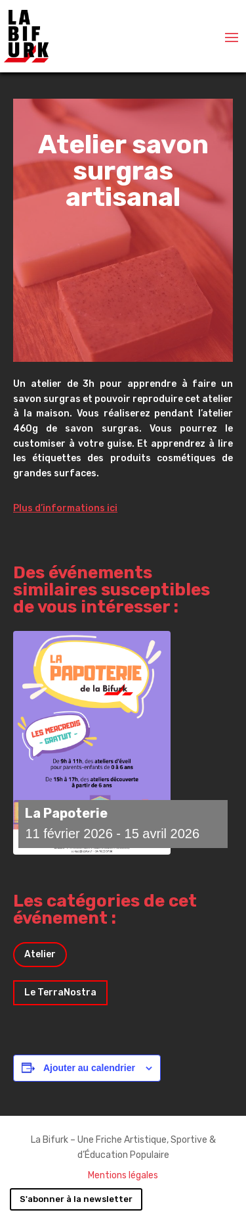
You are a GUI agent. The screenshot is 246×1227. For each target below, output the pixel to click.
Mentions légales (123, 1175)
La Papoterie (66, 813)
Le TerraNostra (60, 992)
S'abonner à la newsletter (76, 1199)
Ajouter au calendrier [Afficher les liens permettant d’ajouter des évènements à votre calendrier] (89, 1068)
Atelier (40, 954)
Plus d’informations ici (65, 508)
